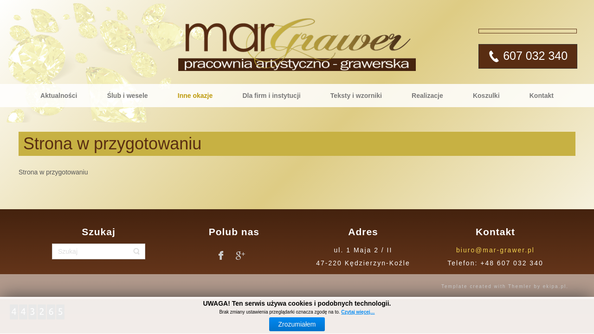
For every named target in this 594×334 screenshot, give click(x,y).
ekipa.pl (554, 286)
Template (454, 286)
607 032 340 (534, 55)
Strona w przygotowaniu (112, 143)
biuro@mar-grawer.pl (495, 250)
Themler (520, 286)
